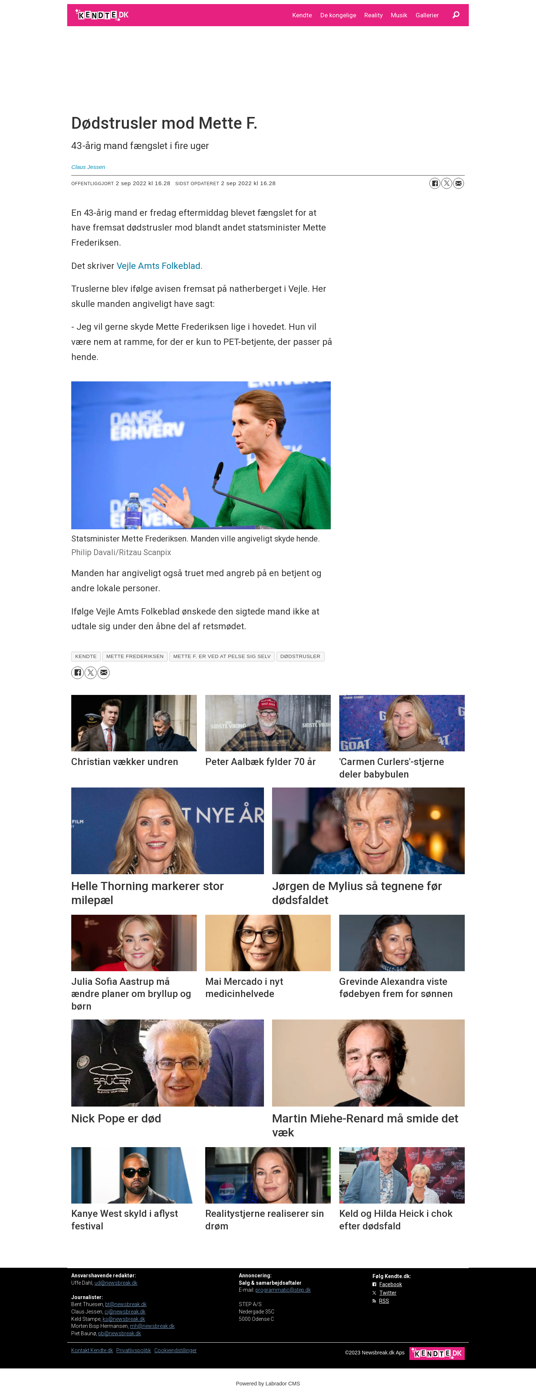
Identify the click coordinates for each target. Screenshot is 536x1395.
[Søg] (456, 15)
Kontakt (80, 1350)
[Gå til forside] (102, 15)
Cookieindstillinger (175, 1350)
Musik (399, 15)
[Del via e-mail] (458, 183)
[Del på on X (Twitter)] (446, 183)
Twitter (387, 1293)
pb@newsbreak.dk (119, 1333)
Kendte (302, 15)
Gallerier (427, 15)
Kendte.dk (101, 1350)
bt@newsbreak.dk (126, 1304)
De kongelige (338, 15)
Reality (373, 15)
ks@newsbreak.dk (124, 1319)
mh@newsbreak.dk (152, 1326)
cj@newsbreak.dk (124, 1312)
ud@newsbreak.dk (116, 1283)
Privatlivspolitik (133, 1350)
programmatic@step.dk (283, 1290)
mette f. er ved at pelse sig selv (222, 656)
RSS (384, 1301)
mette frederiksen (135, 656)
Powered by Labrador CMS (268, 1384)
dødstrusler (300, 656)
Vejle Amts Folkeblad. (160, 266)
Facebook (390, 1284)
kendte (86, 656)
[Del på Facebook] (434, 183)
